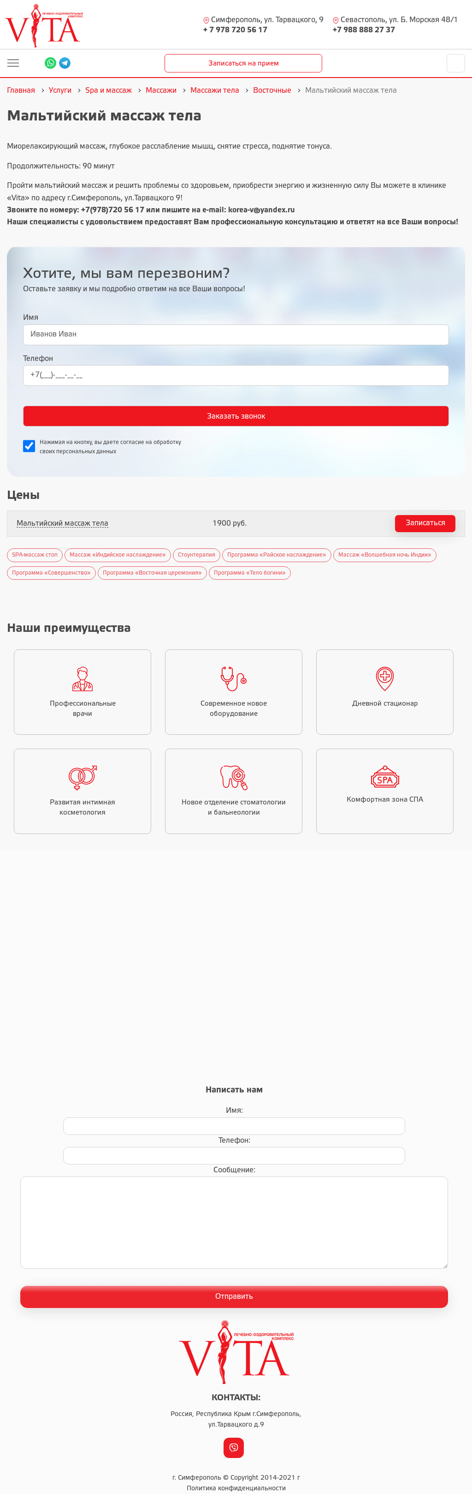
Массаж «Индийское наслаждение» (118, 555)
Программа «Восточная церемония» (152, 573)
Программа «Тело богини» (250, 573)
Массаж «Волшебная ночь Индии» (384, 555)
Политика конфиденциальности (236, 1489)
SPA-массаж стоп (35, 555)
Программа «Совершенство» (51, 573)
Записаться (425, 523)
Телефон (38, 358)
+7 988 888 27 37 (364, 30)
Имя (30, 317)
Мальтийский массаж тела (62, 523)
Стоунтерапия (196, 555)
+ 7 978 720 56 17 (235, 30)
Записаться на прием (243, 63)
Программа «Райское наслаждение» (276, 555)
